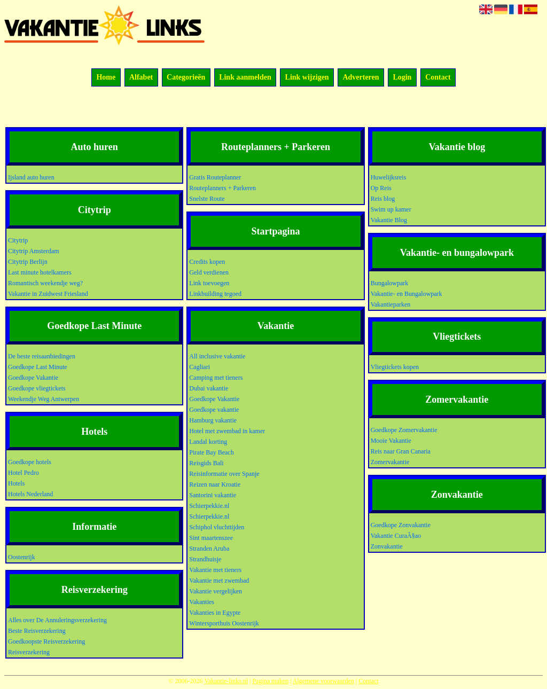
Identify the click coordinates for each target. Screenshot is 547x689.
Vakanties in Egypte (214, 612)
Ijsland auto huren (31, 177)
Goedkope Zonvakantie (401, 525)
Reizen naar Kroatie (214, 484)
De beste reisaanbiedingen (41, 356)
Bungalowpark (390, 283)
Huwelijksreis (389, 177)
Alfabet (141, 78)
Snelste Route (206, 198)
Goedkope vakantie (214, 409)
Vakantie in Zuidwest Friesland (48, 293)
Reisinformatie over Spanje (224, 473)
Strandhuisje (205, 559)
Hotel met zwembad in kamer (227, 431)
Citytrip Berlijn (28, 261)
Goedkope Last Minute (37, 367)
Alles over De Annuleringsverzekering (57, 620)
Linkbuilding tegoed (215, 293)
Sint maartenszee (211, 538)
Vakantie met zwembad (219, 580)
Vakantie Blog (389, 220)
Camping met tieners (216, 377)
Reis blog (383, 198)
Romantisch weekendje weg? (45, 283)
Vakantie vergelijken (215, 591)
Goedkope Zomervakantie (404, 430)
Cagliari (199, 367)
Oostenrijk (21, 557)
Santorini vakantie (212, 495)
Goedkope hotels (29, 462)
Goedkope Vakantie (33, 377)
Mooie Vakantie (391, 440)
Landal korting (208, 441)
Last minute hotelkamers (40, 272)
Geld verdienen (209, 272)
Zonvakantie (387, 546)
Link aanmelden (245, 78)
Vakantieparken (391, 304)
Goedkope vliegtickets (37, 388)
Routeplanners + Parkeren (222, 188)
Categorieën (186, 78)
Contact (437, 78)
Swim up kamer (391, 209)
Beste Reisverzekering (37, 631)
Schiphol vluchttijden (216, 527)
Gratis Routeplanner (215, 177)
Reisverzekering (29, 652)
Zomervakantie (390, 462)
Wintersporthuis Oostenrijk (224, 623)
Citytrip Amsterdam (33, 251)
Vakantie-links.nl (226, 681)
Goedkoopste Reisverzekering (46, 641)
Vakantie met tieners (215, 570)
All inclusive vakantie (217, 356)
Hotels (16, 483)
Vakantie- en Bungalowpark (406, 293)
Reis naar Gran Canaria (401, 451)
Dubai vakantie (208, 388)
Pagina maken (270, 681)
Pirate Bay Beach (211, 452)
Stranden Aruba (209, 548)
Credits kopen (207, 261)
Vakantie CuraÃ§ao (396, 535)
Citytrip (18, 240)
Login (402, 78)
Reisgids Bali (206, 463)
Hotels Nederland (30, 494)
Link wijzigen (307, 78)
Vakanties (201, 602)
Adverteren (360, 78)
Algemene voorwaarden (323, 681)
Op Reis (381, 188)
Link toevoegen (209, 283)
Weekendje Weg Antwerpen (43, 399)
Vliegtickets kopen (395, 367)
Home (105, 78)
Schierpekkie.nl (209, 506)
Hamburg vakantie (213, 420)
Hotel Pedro (23, 472)
